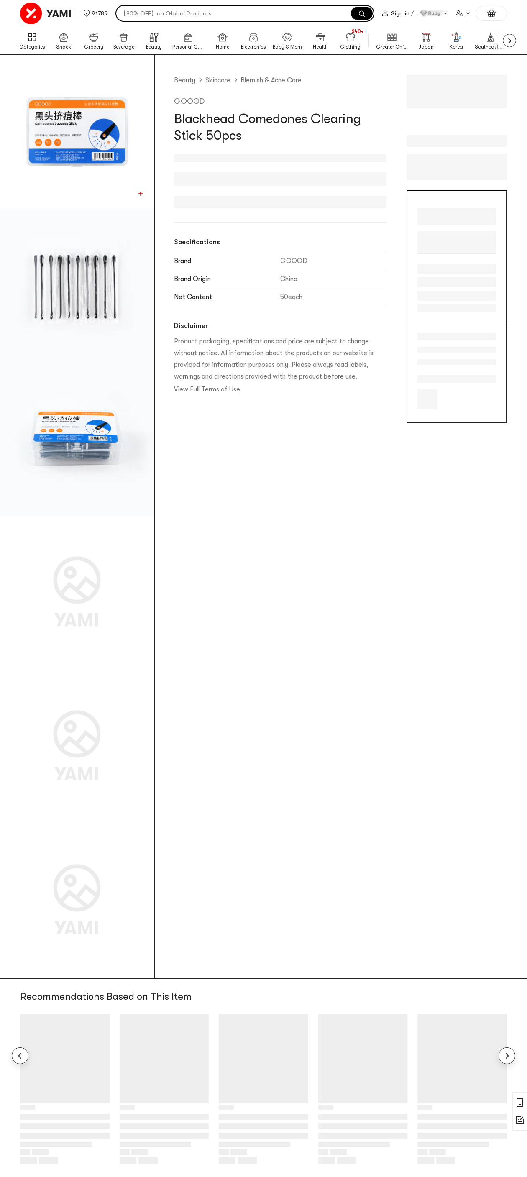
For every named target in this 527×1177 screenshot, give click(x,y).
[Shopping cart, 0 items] (491, 13)
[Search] (362, 13)
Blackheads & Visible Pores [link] (424, 362)
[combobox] (462, 13)
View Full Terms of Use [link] (207, 389)
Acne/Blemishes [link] (424, 350)
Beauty (184, 80)
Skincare (217, 80)
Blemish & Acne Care (271, 80)
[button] (95, 13)
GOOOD (189, 101)
